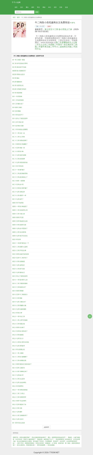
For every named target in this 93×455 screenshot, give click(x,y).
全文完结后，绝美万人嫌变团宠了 (25, 439)
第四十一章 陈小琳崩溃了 (19, 206)
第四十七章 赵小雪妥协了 (19, 228)
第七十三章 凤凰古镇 (18, 324)
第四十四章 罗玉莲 (17, 217)
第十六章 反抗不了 (17, 115)
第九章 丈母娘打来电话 (19, 89)
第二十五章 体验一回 (18, 148)
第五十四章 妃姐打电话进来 (20, 254)
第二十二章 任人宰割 (18, 137)
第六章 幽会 (15, 78)
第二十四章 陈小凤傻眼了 (19, 144)
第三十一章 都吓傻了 (18, 170)
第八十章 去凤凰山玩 (18, 349)
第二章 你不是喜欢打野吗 (19, 63)
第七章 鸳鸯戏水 (17, 82)
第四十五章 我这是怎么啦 (19, 221)
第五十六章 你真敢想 (18, 261)
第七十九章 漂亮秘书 (18, 346)
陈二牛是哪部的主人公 (65, 42)
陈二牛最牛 (40, 47)
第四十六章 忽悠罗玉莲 (19, 225)
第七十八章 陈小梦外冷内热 (20, 342)
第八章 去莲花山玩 (17, 85)
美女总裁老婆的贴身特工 (39, 437)
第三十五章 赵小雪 (17, 184)
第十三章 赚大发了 (17, 104)
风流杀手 (55, 441)
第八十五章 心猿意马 (18, 368)
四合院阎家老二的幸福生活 (64, 439)
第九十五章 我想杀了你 (19, 404)
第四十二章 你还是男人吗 (19, 210)
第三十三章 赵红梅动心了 (19, 177)
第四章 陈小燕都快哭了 (19, 71)
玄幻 (21, 7)
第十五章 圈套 (16, 111)
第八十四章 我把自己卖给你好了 (22, 364)
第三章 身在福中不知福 (19, 67)
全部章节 (46, 427)
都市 (32, 7)
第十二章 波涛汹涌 (17, 100)
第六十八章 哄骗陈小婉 (19, 305)
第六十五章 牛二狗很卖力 (19, 294)
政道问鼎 (61, 443)
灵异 (55, 7)
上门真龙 (54, 443)
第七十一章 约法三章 (18, 316)
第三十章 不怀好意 (17, 166)
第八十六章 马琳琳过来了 (19, 371)
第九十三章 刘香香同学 (19, 397)
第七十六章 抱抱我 (17, 335)
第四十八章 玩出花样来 (19, 232)
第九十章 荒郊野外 (17, 386)
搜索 (37, 12)
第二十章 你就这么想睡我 (19, 129)
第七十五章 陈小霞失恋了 (19, 331)
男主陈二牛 (49, 47)
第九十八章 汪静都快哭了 (19, 415)
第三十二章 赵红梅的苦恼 (19, 173)
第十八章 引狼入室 (17, 122)
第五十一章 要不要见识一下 (20, 243)
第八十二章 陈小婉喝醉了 (19, 357)
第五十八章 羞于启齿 (18, 269)
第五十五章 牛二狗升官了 (19, 258)
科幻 (49, 7)
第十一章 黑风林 (17, 96)
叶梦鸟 (72, 23)
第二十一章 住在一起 (18, 133)
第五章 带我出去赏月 (18, 74)
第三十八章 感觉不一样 (19, 195)
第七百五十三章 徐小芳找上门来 (58, 29)
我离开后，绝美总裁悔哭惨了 (21, 437)
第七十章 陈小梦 (17, 313)
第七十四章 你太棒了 (18, 327)
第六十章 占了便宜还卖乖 (19, 276)
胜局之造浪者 (40, 443)
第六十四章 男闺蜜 (17, 291)
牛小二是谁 (59, 47)
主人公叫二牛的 (45, 44)
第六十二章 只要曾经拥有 (19, 283)
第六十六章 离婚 (17, 298)
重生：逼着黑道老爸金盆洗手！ (57, 437)
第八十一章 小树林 (17, 353)
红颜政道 (47, 443)
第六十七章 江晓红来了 (19, 302)
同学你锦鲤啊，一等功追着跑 (46, 445)
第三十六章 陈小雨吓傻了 (19, 188)
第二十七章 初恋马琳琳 (19, 155)
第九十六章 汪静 (17, 408)
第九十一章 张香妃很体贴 (19, 390)
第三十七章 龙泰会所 (18, 192)
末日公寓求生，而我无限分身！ (26, 445)
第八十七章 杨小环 (17, 375)
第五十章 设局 (16, 239)
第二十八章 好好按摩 (18, 159)
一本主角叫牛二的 (69, 44)
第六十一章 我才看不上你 (19, 280)
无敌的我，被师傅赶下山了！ (46, 439)
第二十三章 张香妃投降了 (19, 140)
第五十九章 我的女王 (18, 272)
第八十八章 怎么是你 (18, 379)
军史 (38, 7)
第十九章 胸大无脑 (17, 126)
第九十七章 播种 (17, 412)
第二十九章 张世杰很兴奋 (19, 162)
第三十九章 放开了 (17, 199)
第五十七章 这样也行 (18, 265)
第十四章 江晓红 (17, 107)
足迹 (66, 7)
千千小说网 (16, 2)
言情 (60, 7)
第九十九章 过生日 (17, 419)
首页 (16, 7)
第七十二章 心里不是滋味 (19, 320)
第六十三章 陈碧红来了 (19, 287)
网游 (44, 7)
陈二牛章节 (57, 44)
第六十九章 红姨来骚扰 (19, 309)
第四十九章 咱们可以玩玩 (19, 236)
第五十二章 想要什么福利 (19, 247)
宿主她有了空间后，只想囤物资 (42, 441)
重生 (27, 7)
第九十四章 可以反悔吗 (19, 401)
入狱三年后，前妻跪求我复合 (25, 443)
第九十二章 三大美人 (18, 393)
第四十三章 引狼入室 (18, 214)
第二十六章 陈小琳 (17, 151)
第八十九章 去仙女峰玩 (19, 382)
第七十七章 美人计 (17, 338)
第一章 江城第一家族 (18, 60)
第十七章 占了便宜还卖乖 (19, 118)
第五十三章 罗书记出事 (19, 250)
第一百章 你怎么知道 (18, 423)
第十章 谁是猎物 (17, 93)
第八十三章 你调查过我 (19, 360)
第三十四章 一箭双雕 (18, 181)
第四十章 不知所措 (17, 203)
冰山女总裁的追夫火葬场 (24, 441)
